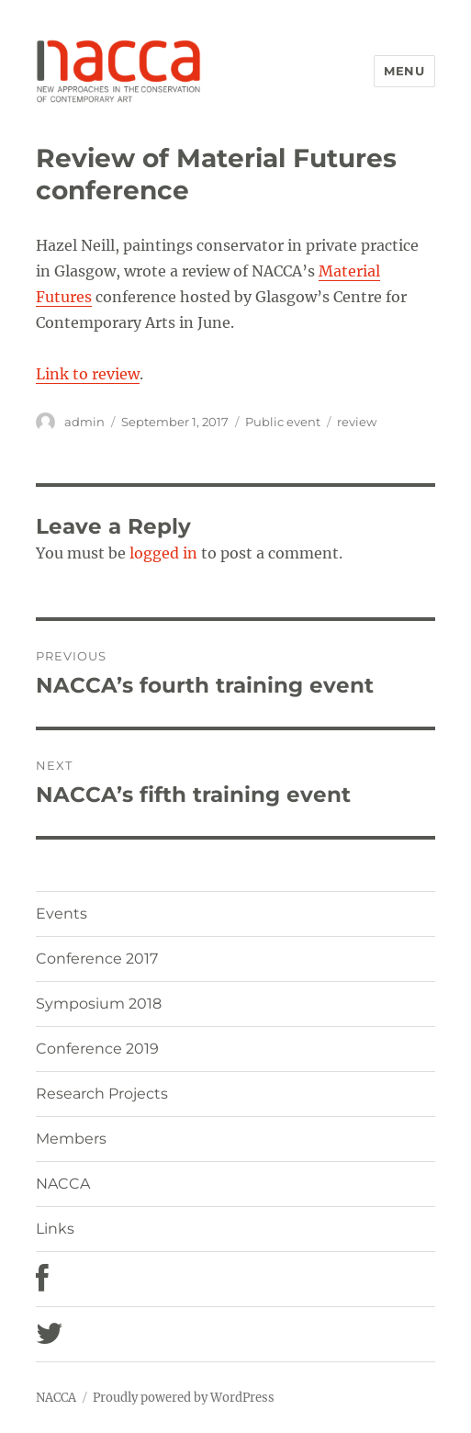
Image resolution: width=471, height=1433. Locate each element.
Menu (404, 70)
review (356, 421)
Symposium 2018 (99, 1003)
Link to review (88, 374)
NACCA (63, 1183)
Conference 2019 (97, 1048)
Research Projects (102, 1093)
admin (84, 421)
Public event (282, 421)
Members (71, 1138)
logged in (163, 553)
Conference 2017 (97, 958)
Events (61, 913)
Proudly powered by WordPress (184, 1397)
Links (55, 1228)
